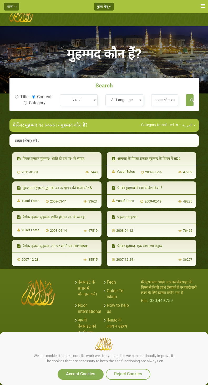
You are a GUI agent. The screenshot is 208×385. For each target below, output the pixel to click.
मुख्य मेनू (104, 6)
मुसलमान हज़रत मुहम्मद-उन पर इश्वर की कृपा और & (54, 188)
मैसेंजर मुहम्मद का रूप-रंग (35, 125)
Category (34, 102)
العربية (189, 125)
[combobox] (79, 100)
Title (21, 96)
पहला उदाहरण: (125, 217)
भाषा (12, 6)
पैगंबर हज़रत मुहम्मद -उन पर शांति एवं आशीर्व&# (52, 246)
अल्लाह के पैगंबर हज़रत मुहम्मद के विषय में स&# (146, 158)
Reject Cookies (128, 373)
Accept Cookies (80, 373)
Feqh (111, 282)
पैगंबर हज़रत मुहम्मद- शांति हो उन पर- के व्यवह (50, 158)
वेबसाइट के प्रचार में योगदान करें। (87, 288)
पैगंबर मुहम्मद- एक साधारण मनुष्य (137, 246)
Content (42, 96)
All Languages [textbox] (122, 100)
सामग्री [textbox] (77, 100)
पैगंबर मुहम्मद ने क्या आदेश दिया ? (137, 188)
